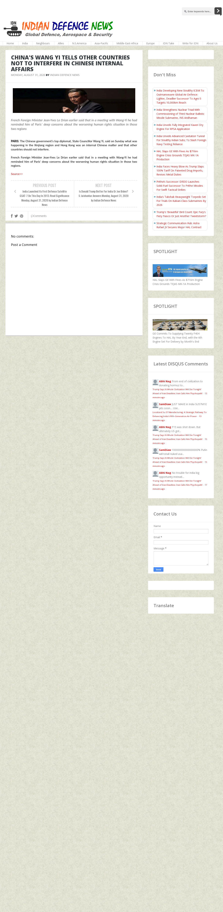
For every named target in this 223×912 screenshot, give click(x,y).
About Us (212, 43)
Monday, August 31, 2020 (28, 75)
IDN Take (168, 43)
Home (10, 43)
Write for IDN (190, 43)
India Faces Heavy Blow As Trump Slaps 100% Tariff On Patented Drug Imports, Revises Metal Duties (180, 170)
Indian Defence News (65, 75)
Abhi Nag (165, 381)
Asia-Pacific (101, 43)
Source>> (17, 174)
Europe (150, 43)
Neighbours (43, 43)
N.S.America (79, 43)
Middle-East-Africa (127, 43)
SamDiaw (165, 404)
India (25, 43)
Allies (61, 43)
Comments (39, 216)
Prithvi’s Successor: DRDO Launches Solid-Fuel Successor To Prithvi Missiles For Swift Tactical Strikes (179, 185)
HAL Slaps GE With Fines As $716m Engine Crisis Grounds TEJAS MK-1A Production (177, 155)
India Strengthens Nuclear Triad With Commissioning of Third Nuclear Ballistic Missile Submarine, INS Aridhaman (180, 113)
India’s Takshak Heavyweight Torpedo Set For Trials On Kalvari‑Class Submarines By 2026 (181, 201)
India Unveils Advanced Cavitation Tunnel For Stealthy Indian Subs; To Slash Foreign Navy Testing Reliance (181, 140)
